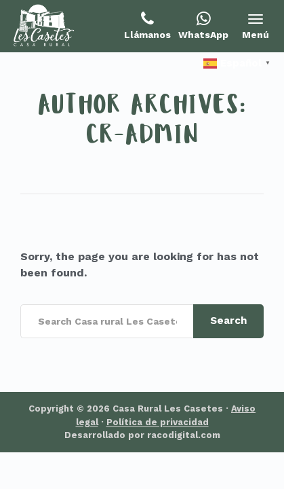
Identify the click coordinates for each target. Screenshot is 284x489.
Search (228, 320)
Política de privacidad (157, 422)
